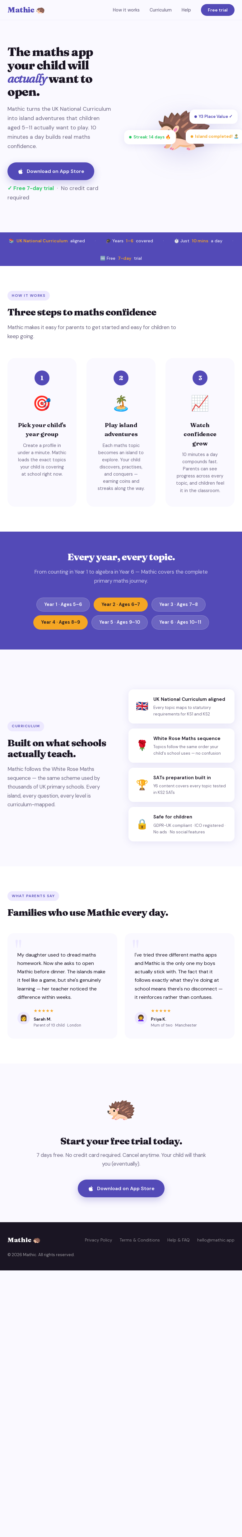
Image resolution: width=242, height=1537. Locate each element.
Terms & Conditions (140, 1240)
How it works (126, 10)
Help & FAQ (178, 1240)
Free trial (218, 10)
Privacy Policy (98, 1240)
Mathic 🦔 (26, 9)
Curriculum (161, 10)
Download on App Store (50, 171)
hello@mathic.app (216, 1240)
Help (186, 10)
